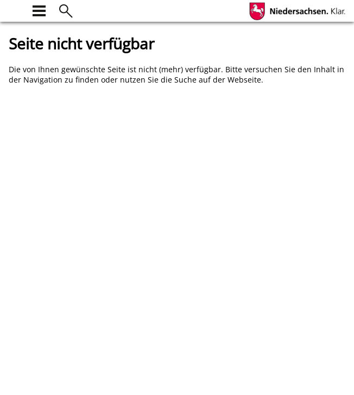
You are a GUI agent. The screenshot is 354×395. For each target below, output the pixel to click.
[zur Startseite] (15, 9)
